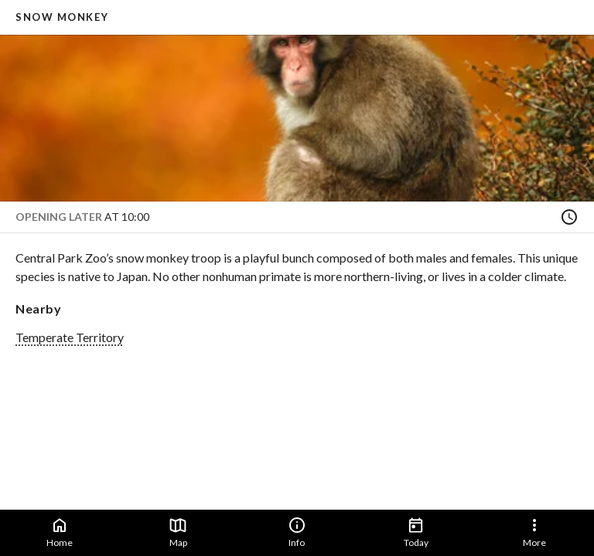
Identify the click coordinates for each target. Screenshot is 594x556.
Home (59, 532)
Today (416, 532)
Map (178, 532)
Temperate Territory (69, 337)
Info (297, 532)
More (534, 532)
